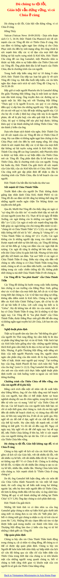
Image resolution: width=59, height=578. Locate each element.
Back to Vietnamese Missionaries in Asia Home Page (30, 575)
